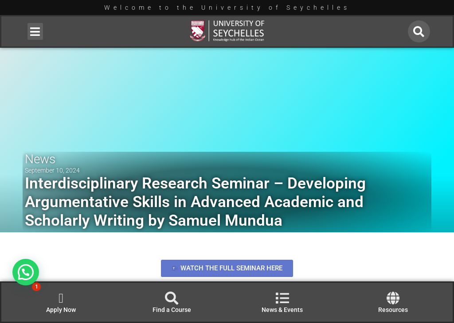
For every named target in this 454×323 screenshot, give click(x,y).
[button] (35, 31)
